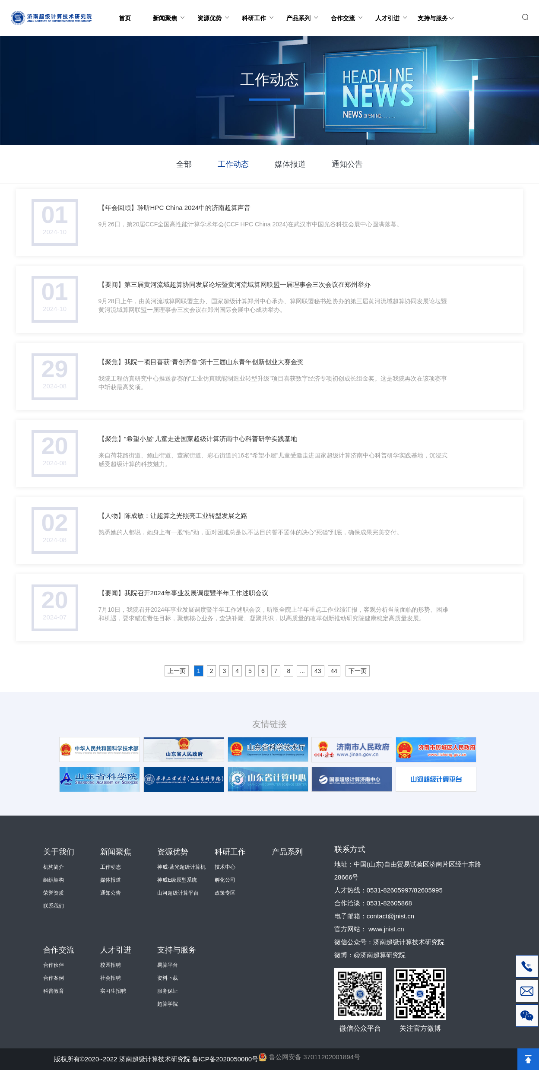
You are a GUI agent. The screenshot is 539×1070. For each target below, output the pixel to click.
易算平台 (167, 965)
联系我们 (53, 906)
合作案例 (53, 978)
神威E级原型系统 (177, 880)
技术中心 (225, 867)
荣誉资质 (53, 893)
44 (334, 670)
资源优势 (214, 11)
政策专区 (225, 893)
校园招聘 (110, 965)
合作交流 (348, 11)
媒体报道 (290, 164)
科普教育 (53, 991)
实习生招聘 (113, 991)
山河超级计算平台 (178, 893)
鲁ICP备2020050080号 (225, 1059)
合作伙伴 (53, 965)
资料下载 (167, 978)
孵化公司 (225, 880)
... (302, 670)
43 (317, 670)
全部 (184, 164)
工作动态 (233, 164)
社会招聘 (110, 978)
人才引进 (392, 11)
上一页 (177, 670)
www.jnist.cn (386, 929)
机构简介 (53, 867)
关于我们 (58, 852)
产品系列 (303, 11)
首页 (125, 18)
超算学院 (167, 1004)
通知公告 (347, 164)
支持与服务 (435, 11)
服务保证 (167, 991)
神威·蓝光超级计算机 (181, 867)
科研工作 (259, 11)
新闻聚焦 (170, 11)
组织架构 (53, 880)
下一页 (358, 670)
